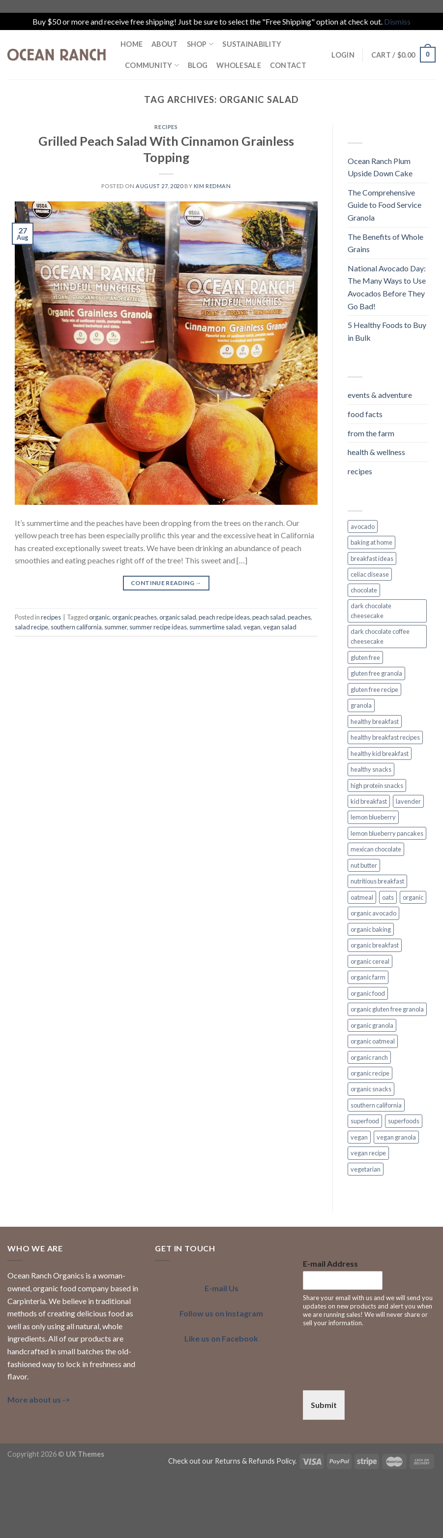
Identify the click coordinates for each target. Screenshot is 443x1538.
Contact (288, 65)
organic (99, 617)
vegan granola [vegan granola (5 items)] (396, 1137)
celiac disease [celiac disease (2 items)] (370, 574)
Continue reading (166, 583)
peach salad (268, 617)
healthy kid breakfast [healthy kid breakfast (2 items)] (380, 753)
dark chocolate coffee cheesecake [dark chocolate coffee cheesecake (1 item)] (380, 636)
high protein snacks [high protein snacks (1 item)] (377, 785)
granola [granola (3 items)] (361, 705)
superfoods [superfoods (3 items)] (403, 1121)
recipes (165, 127)
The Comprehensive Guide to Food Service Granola (384, 205)
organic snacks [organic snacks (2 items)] (371, 1089)
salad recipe (31, 627)
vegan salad (279, 627)
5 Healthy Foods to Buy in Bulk (387, 331)
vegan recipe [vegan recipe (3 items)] (368, 1153)
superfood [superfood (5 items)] (365, 1121)
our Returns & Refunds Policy (248, 1461)
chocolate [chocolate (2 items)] (364, 590)
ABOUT (164, 44)
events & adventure (380, 394)
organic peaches (134, 617)
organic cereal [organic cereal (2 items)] (370, 961)
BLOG (197, 65)
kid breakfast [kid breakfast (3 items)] (369, 801)
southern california (76, 627)
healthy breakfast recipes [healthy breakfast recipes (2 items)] (385, 737)
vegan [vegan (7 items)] (359, 1137)
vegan (252, 627)
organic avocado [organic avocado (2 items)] (373, 913)
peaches (299, 617)
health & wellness (376, 452)
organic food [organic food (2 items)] (368, 993)
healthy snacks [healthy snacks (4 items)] (371, 769)
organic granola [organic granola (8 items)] (372, 1025)
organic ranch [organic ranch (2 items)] (369, 1057)
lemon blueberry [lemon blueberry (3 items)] (373, 817)
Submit (324, 1404)
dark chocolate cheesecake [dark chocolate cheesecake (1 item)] (371, 611)
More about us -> (38, 1399)
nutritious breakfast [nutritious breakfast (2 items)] (377, 881)
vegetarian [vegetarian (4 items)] (366, 1169)
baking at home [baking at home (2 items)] (371, 542)
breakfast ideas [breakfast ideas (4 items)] (372, 558)
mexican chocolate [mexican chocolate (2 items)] (376, 849)
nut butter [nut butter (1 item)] (364, 865)
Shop (200, 44)
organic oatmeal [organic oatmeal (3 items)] (373, 1041)
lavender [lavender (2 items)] (408, 801)
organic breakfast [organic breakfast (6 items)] (375, 945)
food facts (365, 414)
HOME (131, 44)
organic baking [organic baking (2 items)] (371, 929)
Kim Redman (212, 186)
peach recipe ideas (224, 617)
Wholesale (238, 65)
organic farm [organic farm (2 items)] (368, 977)
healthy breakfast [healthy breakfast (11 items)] (375, 721)
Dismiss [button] (397, 21)
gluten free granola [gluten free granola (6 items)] (376, 673)
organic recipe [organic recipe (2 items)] (370, 1073)
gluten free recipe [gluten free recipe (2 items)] (374, 689)
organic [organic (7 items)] (413, 897)
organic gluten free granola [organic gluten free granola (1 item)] (387, 1009)
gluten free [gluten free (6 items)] (365, 657)
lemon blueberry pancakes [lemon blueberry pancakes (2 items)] (387, 833)
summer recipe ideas (158, 627)
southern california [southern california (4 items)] (376, 1105)
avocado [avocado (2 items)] (363, 526)
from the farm (371, 433)
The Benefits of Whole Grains (385, 243)
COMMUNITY (152, 65)
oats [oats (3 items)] (388, 897)
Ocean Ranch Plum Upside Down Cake (380, 167)
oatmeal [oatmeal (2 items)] (362, 897)
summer (115, 627)
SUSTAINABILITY (251, 44)
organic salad (177, 617)
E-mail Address (330, 1263)
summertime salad (215, 627)
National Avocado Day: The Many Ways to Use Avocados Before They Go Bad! (387, 287)
